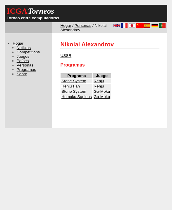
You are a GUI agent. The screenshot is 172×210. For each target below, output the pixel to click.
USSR (65, 55)
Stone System (73, 81)
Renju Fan (70, 86)
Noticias (24, 48)
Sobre (22, 74)
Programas (26, 69)
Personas (83, 25)
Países (23, 61)
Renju (99, 81)
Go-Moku (102, 91)
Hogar (65, 25)
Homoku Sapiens (76, 96)
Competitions (28, 52)
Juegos (23, 56)
